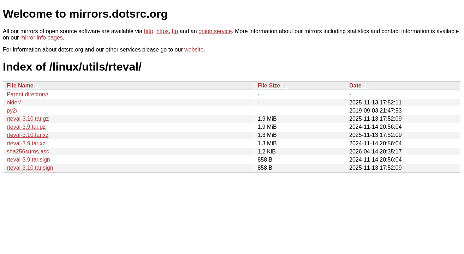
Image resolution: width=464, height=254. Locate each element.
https (162, 31)
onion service (215, 31)
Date (355, 86)
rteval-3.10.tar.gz (28, 119)
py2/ (12, 111)
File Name (20, 86)
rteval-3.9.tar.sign (28, 160)
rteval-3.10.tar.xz (27, 135)
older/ (14, 102)
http (148, 31)
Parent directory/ (27, 94)
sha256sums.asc (28, 152)
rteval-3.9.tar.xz (26, 143)
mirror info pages (41, 38)
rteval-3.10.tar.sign (30, 168)
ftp (175, 31)
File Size (268, 86)
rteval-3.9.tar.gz (26, 127)
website (193, 50)
